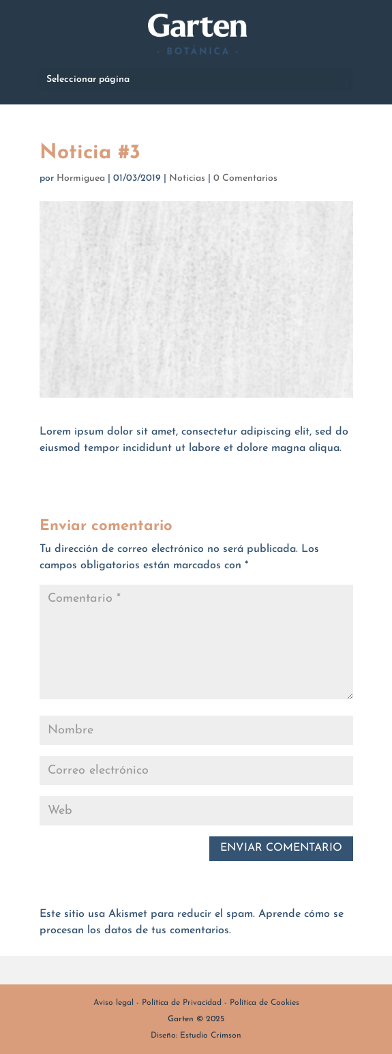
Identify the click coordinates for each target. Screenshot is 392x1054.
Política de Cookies (264, 1003)
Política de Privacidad (182, 1003)
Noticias (187, 178)
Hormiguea (81, 178)
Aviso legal (113, 1003)
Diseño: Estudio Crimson (196, 1035)
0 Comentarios (245, 178)
